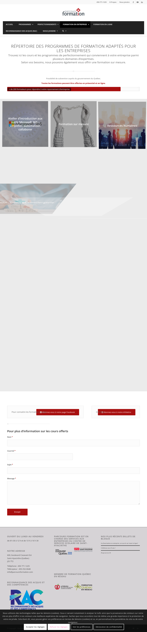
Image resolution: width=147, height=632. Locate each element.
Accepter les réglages (35, 627)
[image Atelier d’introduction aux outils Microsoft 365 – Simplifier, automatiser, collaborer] (26, 125)
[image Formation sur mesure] (75, 125)
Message (11, 478)
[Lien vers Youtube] (138, 2)
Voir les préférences (81, 627)
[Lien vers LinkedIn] (142, 2)
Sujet (10, 464)
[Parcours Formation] (73, 12)
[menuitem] (113, 2)
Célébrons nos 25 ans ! (108, 548)
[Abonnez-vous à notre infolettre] (116, 412)
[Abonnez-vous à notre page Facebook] (57, 412)
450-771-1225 (102, 2)
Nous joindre (124, 2)
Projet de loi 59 (106, 553)
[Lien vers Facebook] (133, 2)
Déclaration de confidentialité (109, 627)
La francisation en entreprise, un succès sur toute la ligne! (119, 543)
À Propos (113, 2)
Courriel (11, 451)
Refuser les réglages (58, 627)
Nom (10, 437)
